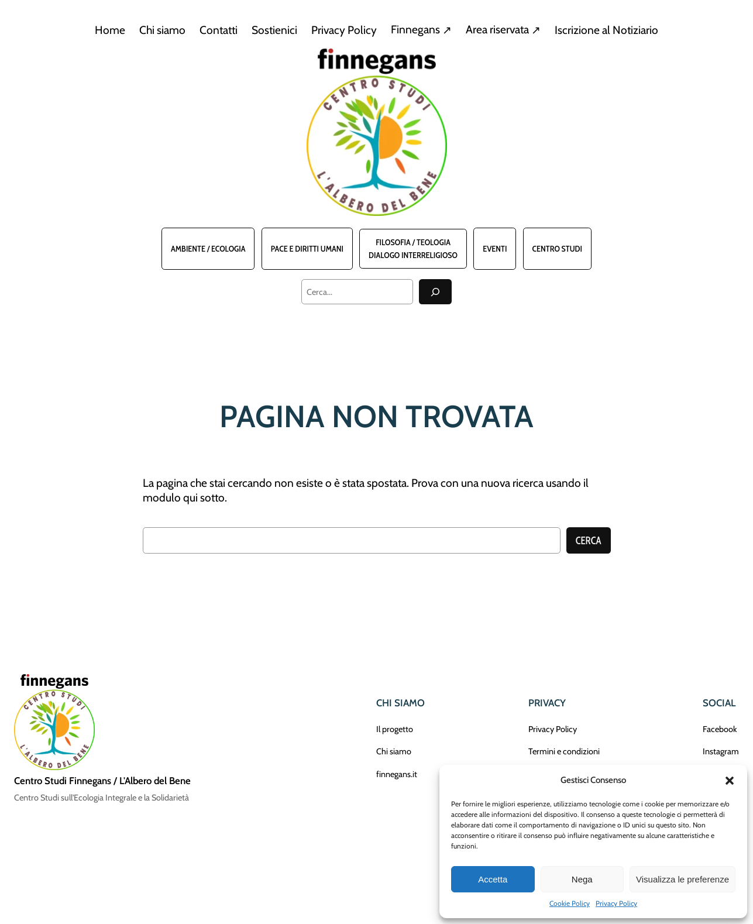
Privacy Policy (616, 903)
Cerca (588, 541)
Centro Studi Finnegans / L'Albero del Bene (102, 780)
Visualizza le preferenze (682, 879)
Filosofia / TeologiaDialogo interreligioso (413, 248)
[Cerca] (435, 291)
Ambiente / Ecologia (208, 248)
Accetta (492, 879)
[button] (729, 780)
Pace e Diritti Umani (307, 248)
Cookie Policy (569, 903)
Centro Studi (557, 248)
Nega (582, 879)
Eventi (495, 248)
